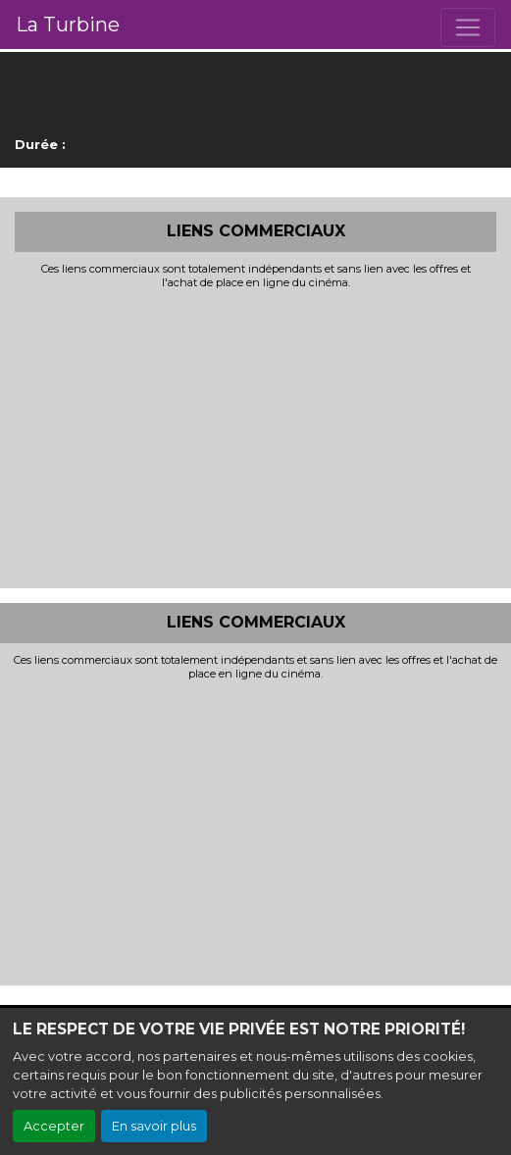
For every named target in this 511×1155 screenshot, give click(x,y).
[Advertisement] (255, 436)
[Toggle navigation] (467, 27)
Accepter (54, 1126)
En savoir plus (154, 1126)
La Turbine (68, 24)
